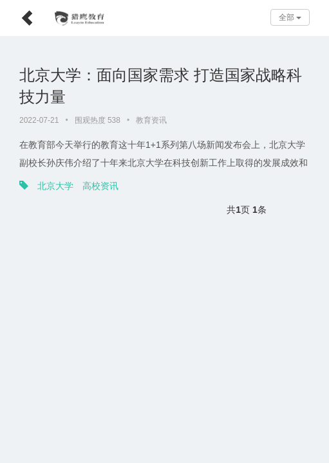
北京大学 (55, 186)
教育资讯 (151, 120)
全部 (290, 17)
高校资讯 (100, 186)
